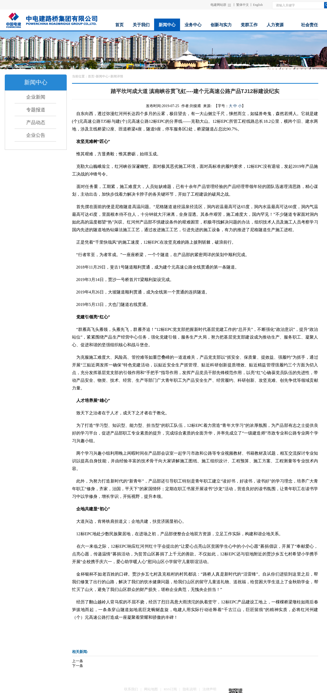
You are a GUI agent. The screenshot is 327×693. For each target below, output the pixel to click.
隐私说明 (189, 689)
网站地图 (151, 689)
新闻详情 (116, 76)
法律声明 (209, 689)
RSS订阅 (170, 689)
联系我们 (131, 689)
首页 (91, 76)
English (258, 5)
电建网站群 (218, 5)
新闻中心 (102, 76)
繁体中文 (242, 5)
